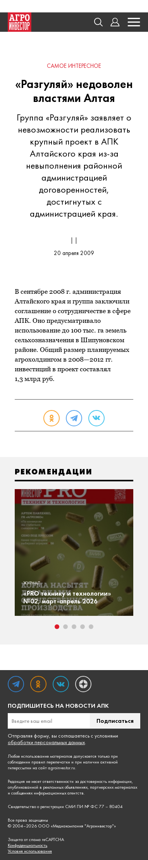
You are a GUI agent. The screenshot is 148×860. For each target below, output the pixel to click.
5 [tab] (91, 626)
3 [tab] (74, 626)
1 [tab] (57, 626)
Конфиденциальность (27, 845)
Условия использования (30, 851)
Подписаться (115, 721)
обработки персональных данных (46, 742)
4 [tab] (82, 626)
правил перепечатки (50, 762)
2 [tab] (65, 626)
